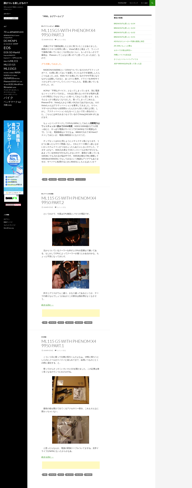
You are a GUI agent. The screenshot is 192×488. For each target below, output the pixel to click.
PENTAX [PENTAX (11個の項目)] (17, 78)
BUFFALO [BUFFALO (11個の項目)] (11, 35)
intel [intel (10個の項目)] (17, 58)
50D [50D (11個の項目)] (8, 32)
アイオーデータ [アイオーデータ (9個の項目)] (8, 90)
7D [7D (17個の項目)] (5, 32)
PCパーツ (44, 26)
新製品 (57, 26)
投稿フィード (8, 222)
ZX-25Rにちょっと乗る (123, 46)
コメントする (61, 40)
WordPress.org (9, 228)
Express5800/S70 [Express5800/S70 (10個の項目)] (9, 55)
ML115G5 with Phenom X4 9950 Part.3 (68, 32)
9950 (45, 179)
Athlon (52, 322)
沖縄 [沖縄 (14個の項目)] (5, 105)
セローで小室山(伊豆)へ (123, 50)
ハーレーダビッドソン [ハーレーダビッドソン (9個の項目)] (10, 94)
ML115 (61, 322)
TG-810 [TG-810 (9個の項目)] (6, 84)
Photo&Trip (122, 3)
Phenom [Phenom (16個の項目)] (7, 81)
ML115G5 (53, 179)
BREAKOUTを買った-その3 (124, 28)
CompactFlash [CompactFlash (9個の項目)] (8, 37)
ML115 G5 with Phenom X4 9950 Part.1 (68, 343)
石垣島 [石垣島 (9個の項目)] (10, 105)
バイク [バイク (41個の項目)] (8, 97)
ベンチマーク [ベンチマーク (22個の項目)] (11, 101)
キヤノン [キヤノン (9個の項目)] (16, 90)
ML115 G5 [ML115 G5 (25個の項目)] (9, 64)
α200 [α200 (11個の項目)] (14, 87)
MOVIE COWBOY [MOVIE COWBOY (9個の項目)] (9, 73)
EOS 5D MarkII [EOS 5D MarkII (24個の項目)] (12, 52)
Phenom (62, 179)
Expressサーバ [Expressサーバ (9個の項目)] (8, 58)
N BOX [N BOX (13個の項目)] (6, 75)
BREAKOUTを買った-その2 (124, 32)
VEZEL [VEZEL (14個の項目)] (11, 84)
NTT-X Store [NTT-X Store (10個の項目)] (13, 75)
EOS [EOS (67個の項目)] (7, 48)
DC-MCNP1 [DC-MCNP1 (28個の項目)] (10, 40)
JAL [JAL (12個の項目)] (20, 58)
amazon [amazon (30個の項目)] (14, 31)
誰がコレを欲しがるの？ (16, 3)
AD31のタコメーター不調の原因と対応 (129, 41)
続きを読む (47, 305)
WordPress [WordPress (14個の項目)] (18, 84)
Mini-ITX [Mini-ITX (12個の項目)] (7, 61)
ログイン (7, 219)
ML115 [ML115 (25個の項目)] (14, 60)
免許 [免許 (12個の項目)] (19, 102)
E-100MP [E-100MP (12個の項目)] (14, 44)
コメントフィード (10, 225)
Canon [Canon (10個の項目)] (17, 35)
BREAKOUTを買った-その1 (124, 37)
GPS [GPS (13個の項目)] (14, 58)
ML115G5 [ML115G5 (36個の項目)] (10, 68)
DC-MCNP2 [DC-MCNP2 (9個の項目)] (7, 44)
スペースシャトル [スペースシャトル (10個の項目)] (10, 92)
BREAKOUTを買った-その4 (124, 23)
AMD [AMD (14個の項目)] (21, 32)
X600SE (71, 179)
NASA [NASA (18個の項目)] (17, 72)
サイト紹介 (144, 3)
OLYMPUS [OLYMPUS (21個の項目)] (9, 78)
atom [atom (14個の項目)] (6, 35)
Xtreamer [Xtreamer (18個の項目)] (8, 87)
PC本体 (50, 194)
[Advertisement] (71, 170)
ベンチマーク (81, 179)
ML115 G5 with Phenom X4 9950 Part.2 (68, 200)
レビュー (51, 26)
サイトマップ (134, 3)
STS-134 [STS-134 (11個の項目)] (19, 82)
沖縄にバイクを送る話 (122, 55)
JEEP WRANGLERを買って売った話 (127, 64)
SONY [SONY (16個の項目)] (13, 81)
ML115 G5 (70, 322)
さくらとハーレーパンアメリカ (126, 59)
